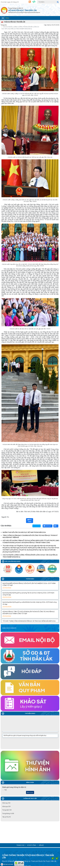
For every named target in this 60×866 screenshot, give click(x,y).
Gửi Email (47, 526)
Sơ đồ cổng (31, 845)
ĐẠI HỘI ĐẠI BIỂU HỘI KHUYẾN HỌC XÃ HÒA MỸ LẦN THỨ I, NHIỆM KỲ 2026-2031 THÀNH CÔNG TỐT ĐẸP (30, 588)
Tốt (5, 790)
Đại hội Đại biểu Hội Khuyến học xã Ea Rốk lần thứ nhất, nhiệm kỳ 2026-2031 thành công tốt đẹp (30, 607)
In (55, 526)
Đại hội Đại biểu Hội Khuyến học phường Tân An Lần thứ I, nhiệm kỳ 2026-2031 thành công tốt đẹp (30, 597)
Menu (5, 18)
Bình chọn (30, 792)
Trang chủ (4, 25)
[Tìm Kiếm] (48, 1)
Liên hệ (41, 845)
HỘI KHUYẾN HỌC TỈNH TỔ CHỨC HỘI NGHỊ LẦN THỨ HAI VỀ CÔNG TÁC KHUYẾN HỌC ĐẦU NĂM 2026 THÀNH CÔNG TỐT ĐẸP (30, 616)
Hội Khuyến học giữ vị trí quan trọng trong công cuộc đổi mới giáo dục (25, 736)
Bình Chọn (29, 520)
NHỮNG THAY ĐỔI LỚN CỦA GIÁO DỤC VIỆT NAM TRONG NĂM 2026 (24, 532)
